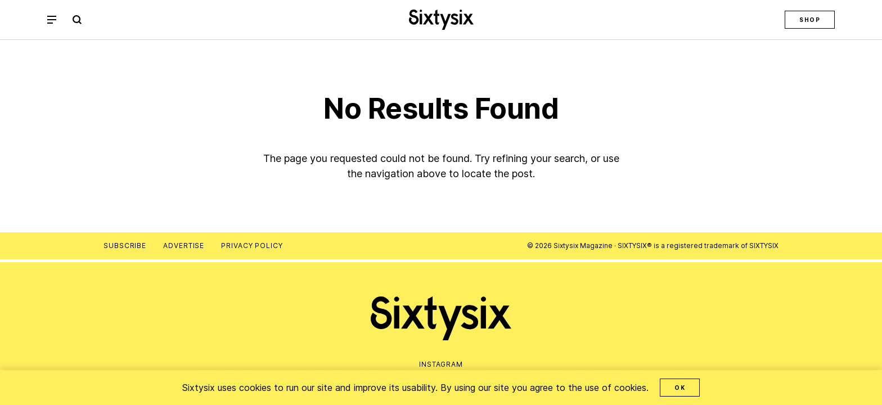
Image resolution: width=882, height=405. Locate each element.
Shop (809, 19)
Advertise (183, 245)
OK (679, 387)
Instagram (441, 364)
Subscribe (125, 245)
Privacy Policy (252, 245)
